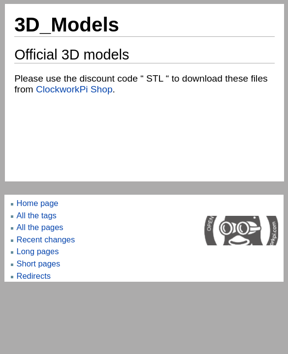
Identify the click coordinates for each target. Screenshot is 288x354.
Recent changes (46, 239)
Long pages (38, 251)
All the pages (40, 227)
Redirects (34, 275)
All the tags (37, 215)
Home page (38, 203)
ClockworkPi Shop (74, 89)
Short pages (38, 263)
